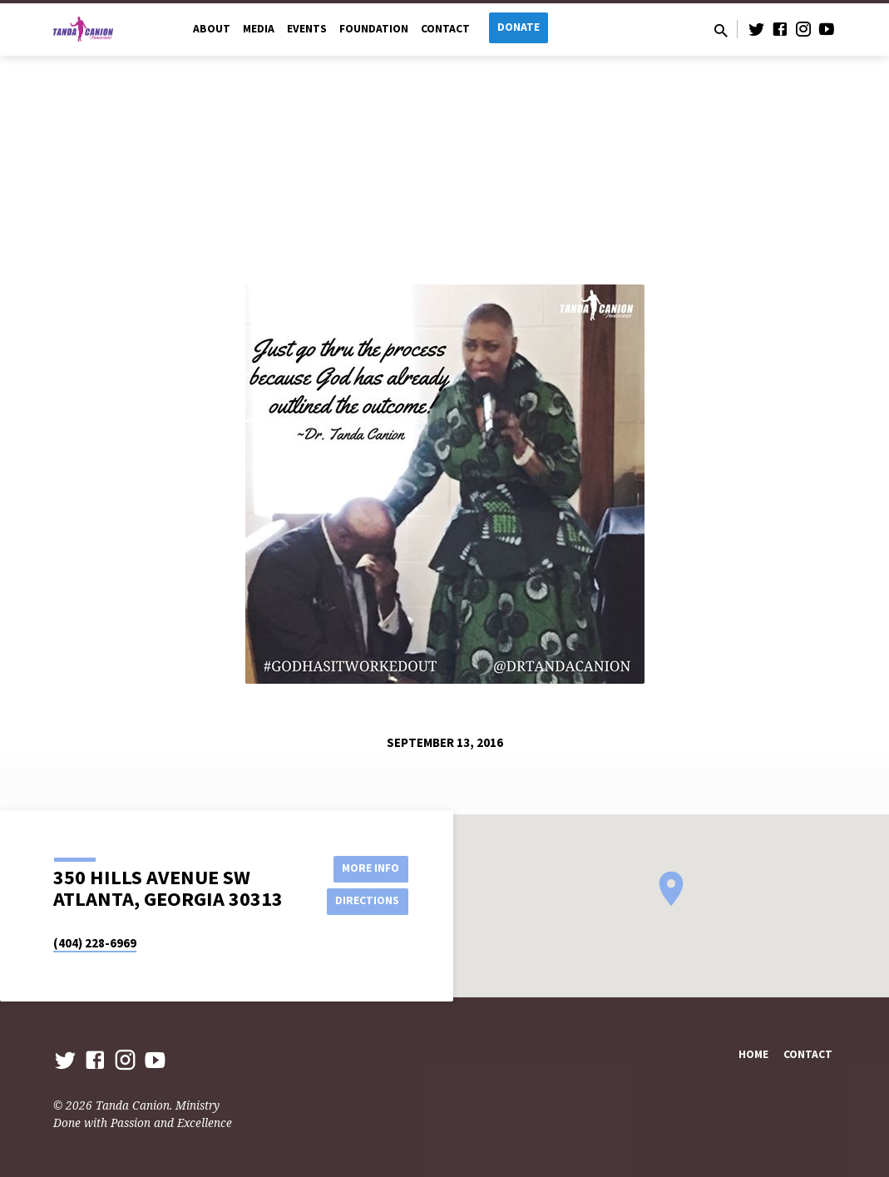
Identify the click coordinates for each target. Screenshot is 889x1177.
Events (307, 29)
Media (258, 29)
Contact (445, 29)
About (211, 29)
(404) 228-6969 (94, 943)
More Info (366, 867)
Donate (518, 27)
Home (753, 1054)
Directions (365, 900)
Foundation (373, 29)
